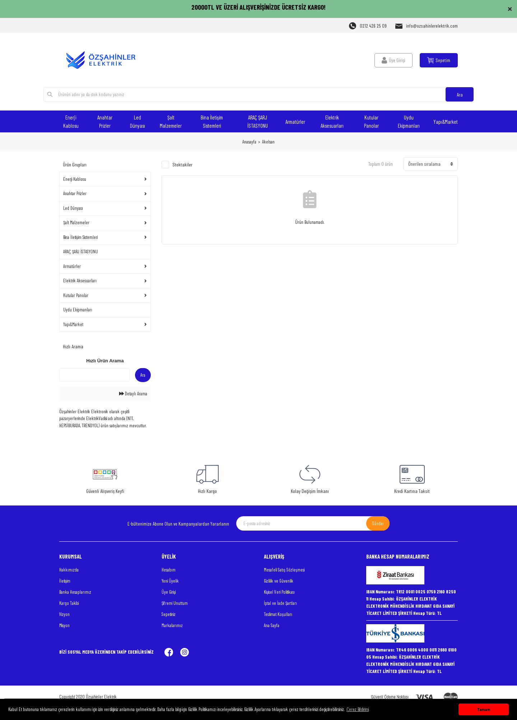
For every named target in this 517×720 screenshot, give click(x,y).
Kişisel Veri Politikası (279, 592)
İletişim (64, 581)
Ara (460, 94)
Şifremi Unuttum (175, 603)
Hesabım (169, 570)
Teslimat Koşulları (278, 614)
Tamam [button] (483, 709)
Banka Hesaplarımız (75, 592)
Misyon (64, 625)
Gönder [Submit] (378, 523)
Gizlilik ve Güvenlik (278, 581)
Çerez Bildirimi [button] (357, 709)
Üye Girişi (169, 592)
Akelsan (268, 142)
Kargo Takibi (69, 603)
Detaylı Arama (133, 393)
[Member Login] (393, 60)
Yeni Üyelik (170, 581)
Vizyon (64, 614)
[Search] (258, 94)
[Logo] (105, 60)
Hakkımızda (69, 570)
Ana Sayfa (271, 625)
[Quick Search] (94, 375)
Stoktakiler (182, 164)
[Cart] (439, 60)
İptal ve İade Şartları (280, 603)
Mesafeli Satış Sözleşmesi (284, 570)
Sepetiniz (169, 614)
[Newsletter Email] (313, 523)
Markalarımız (172, 625)
